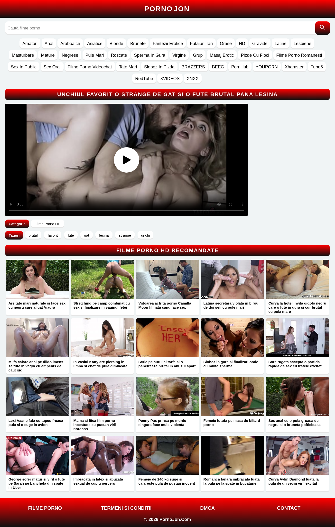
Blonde (116, 43)
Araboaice (70, 43)
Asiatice (94, 43)
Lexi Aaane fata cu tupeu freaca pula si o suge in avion (36, 422)
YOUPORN (267, 67)
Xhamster (294, 67)
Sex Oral (52, 67)
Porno (167, 9)
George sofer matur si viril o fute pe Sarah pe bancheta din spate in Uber (37, 483)
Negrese (70, 55)
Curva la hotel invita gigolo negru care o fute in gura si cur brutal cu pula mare (297, 307)
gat (86, 235)
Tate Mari (128, 67)
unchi (145, 235)
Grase (226, 43)
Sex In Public (24, 67)
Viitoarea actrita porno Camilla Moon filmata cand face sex (165, 305)
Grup (198, 55)
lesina (104, 235)
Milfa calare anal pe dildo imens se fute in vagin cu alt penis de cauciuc (36, 366)
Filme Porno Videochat (90, 67)
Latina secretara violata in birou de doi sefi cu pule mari (230, 305)
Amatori (29, 43)
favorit (53, 235)
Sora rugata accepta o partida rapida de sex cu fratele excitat (294, 364)
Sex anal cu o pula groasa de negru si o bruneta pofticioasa (294, 422)
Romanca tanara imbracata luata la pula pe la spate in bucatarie (231, 481)
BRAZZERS (193, 67)
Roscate (119, 55)
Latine (281, 43)
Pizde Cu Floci (255, 55)
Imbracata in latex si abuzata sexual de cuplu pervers (98, 481)
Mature (48, 55)
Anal (49, 43)
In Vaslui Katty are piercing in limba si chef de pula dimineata (101, 364)
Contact (288, 508)
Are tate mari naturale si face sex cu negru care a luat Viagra (37, 305)
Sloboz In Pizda (159, 67)
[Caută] (322, 28)
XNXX (193, 78)
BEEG (218, 67)
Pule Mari (94, 55)
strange (125, 235)
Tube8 (317, 67)
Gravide (260, 43)
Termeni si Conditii (126, 508)
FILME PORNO (45, 508)
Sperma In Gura (149, 55)
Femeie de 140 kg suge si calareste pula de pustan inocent (167, 481)
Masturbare (23, 55)
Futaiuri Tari (201, 43)
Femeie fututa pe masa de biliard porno (231, 422)
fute (71, 235)
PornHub (240, 67)
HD (242, 43)
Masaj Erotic (222, 55)
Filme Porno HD (48, 224)
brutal (33, 235)
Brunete (138, 43)
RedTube (144, 78)
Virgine (179, 55)
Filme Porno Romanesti (299, 55)
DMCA (207, 508)
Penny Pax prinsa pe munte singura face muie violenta (162, 422)
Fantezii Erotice (168, 43)
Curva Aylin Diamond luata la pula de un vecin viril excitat (293, 481)
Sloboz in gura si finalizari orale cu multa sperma (230, 364)
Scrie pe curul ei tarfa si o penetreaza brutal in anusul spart (167, 364)
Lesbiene (302, 43)
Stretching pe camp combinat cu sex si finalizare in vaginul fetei (102, 305)
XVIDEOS (170, 78)
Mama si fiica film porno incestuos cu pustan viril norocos (95, 424)
